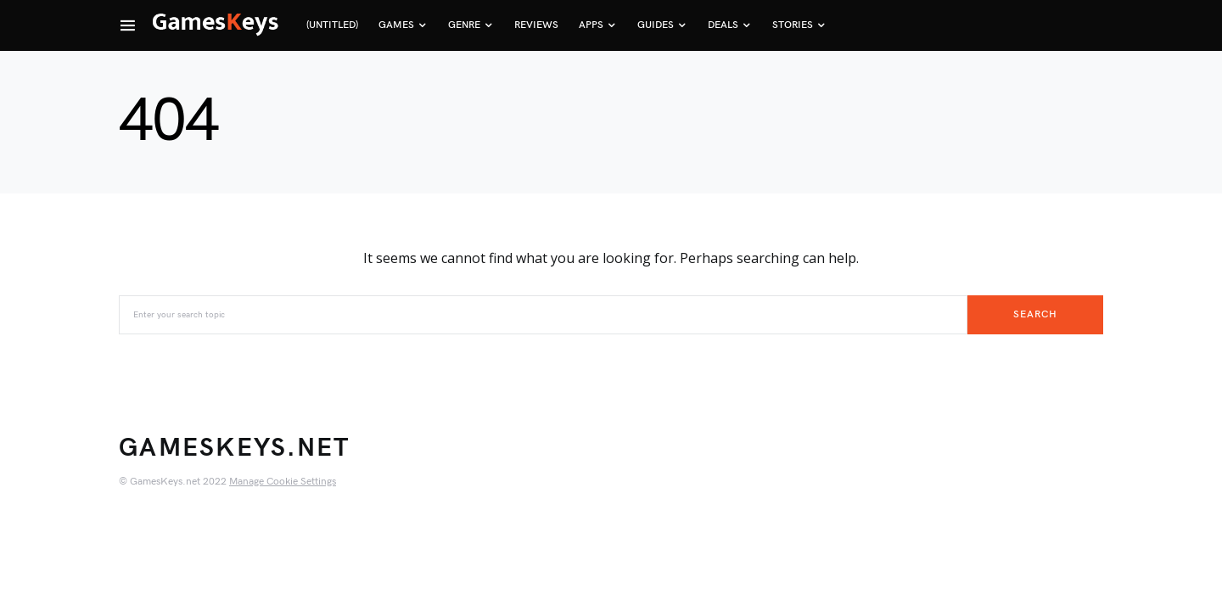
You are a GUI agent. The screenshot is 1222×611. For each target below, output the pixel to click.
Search (1035, 314)
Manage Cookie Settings (282, 481)
